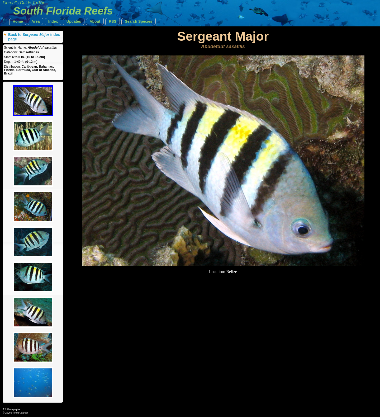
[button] (17, 21)
